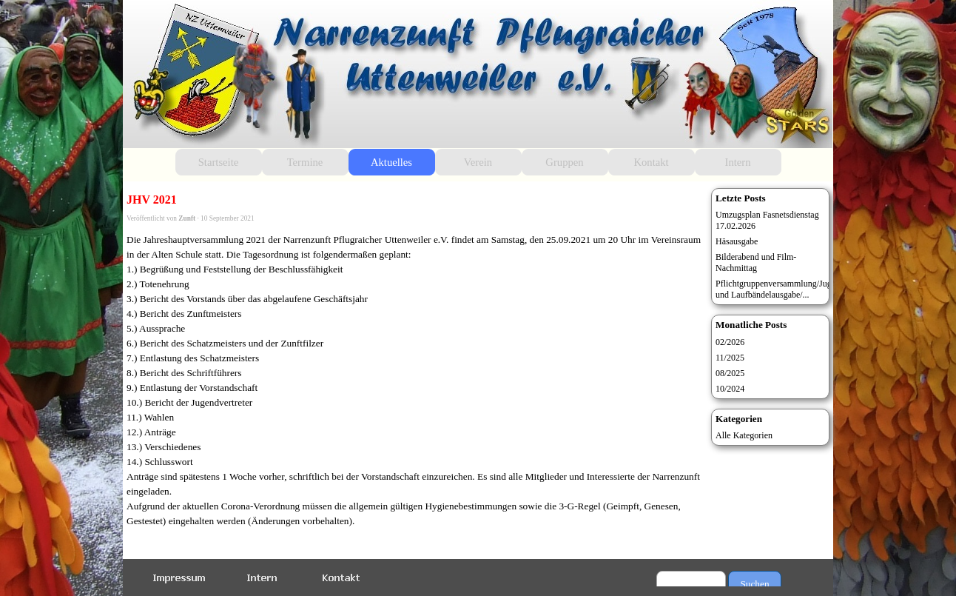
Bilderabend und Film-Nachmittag (756, 262)
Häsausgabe (737, 241)
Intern (738, 162)
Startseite (218, 162)
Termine (305, 162)
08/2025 (730, 373)
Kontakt (650, 162)
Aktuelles (391, 162)
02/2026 (730, 342)
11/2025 (730, 357)
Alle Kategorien (744, 435)
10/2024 (730, 389)
